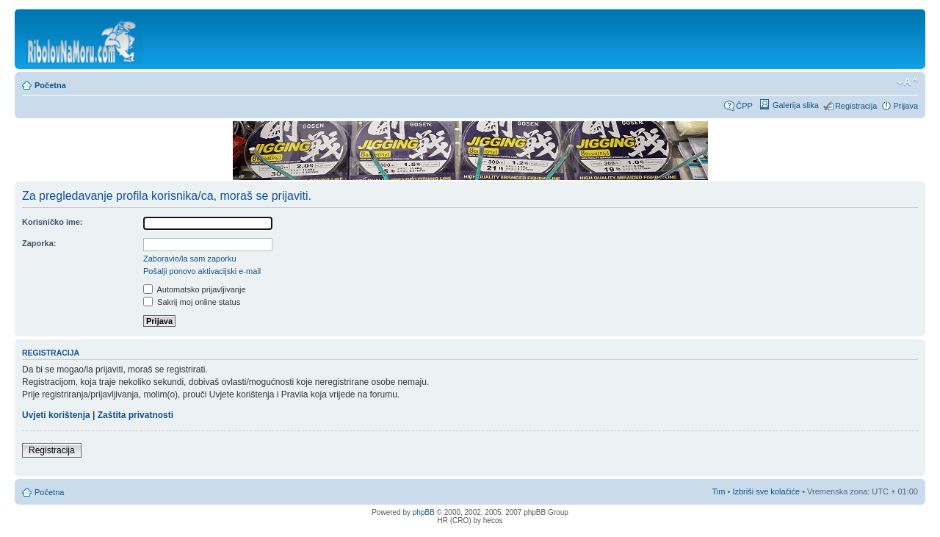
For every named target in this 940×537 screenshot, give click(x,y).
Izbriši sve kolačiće (766, 491)
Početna (50, 85)
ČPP (744, 105)
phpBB (424, 512)
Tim (719, 491)
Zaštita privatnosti (135, 415)
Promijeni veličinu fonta (907, 82)
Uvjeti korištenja (56, 415)
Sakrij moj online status (191, 302)
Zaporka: (39, 243)
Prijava (905, 105)
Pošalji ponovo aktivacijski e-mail (202, 271)
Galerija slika (796, 105)
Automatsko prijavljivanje (194, 289)
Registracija (856, 105)
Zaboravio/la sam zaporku (189, 258)
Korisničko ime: (52, 221)
